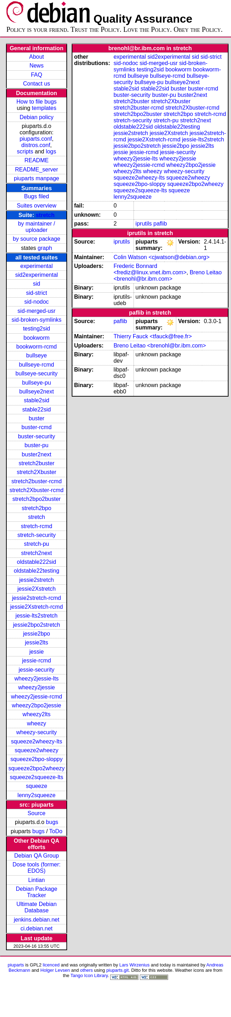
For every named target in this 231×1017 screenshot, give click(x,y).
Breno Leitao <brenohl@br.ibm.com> (167, 275)
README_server (36, 169)
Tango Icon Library (89, 975)
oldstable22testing (36, 571)
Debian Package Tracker (36, 892)
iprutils (144, 224)
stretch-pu (36, 544)
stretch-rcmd (36, 526)
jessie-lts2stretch (37, 616)
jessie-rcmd (36, 660)
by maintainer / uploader (36, 227)
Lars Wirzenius (134, 965)
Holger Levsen (55, 970)
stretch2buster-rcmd (36, 481)
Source (37, 813)
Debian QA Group (36, 856)
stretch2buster (36, 463)
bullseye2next (36, 391)
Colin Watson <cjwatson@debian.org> (161, 257)
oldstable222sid (36, 562)
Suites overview (36, 206)
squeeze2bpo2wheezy (36, 768)
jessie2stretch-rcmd (36, 598)
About (36, 57)
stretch (45, 215)
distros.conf (35, 145)
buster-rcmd (37, 427)
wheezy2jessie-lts (36, 679)
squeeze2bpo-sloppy (37, 759)
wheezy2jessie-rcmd (36, 697)
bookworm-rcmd (36, 347)
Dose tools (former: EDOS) (36, 867)
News (36, 66)
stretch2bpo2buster (36, 499)
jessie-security (36, 670)
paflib (160, 224)
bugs (52, 822)
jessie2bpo (36, 634)
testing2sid (36, 329)
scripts (25, 151)
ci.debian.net (36, 928)
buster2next (37, 454)
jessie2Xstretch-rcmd (36, 607)
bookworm (37, 338)
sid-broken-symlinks (36, 320)
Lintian (36, 880)
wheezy (36, 723)
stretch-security (36, 535)
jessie (36, 652)
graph (45, 248)
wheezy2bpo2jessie (36, 705)
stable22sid (36, 410)
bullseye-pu (36, 383)
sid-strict (36, 293)
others (86, 970)
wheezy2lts (37, 714)
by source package (36, 239)
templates (44, 108)
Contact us (36, 84)
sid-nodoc (36, 302)
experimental (36, 266)
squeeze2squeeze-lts (36, 777)
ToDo (55, 831)
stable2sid (36, 400)
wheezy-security (36, 732)
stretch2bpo (37, 508)
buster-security (36, 436)
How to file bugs (36, 102)
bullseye (36, 355)
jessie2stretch (36, 580)
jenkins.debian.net (36, 920)
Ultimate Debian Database (37, 907)
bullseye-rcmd (36, 365)
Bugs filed (36, 196)
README (36, 160)
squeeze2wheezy (37, 750)
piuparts (16, 965)
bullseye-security (37, 373)
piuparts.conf (35, 139)
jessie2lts (36, 642)
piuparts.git (117, 970)
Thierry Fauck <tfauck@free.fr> (152, 336)
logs (51, 151)
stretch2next (36, 553)
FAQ (36, 75)
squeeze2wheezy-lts (36, 741)
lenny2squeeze (37, 795)
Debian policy (36, 117)
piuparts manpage (36, 178)
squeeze (36, 786)
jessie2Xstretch (36, 589)
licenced (51, 965)
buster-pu (37, 445)
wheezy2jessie (36, 687)
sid (36, 284)
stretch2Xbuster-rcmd (37, 490)
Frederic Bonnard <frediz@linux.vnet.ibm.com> (149, 269)
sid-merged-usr (37, 311)
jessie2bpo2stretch (36, 625)
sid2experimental (36, 275)
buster (36, 418)
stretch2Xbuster (36, 472)
